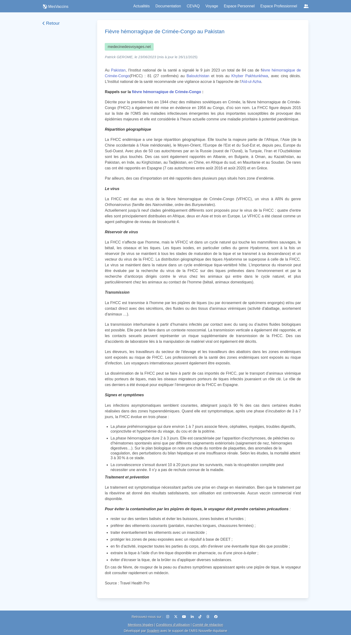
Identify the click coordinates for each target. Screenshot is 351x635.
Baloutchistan (197, 76)
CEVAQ (193, 6)
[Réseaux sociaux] (306, 6)
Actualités (141, 6)
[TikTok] (200, 617)
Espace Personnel (239, 6)
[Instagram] (168, 617)
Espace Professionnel (278, 6)
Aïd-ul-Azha (251, 82)
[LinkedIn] (193, 617)
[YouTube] (184, 617)
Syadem (153, 631)
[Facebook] (215, 617)
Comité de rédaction (208, 625)
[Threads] (208, 617)
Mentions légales (140, 625)
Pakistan (118, 70)
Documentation (168, 6)
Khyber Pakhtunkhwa (249, 76)
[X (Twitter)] (176, 617)
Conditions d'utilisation (173, 625)
